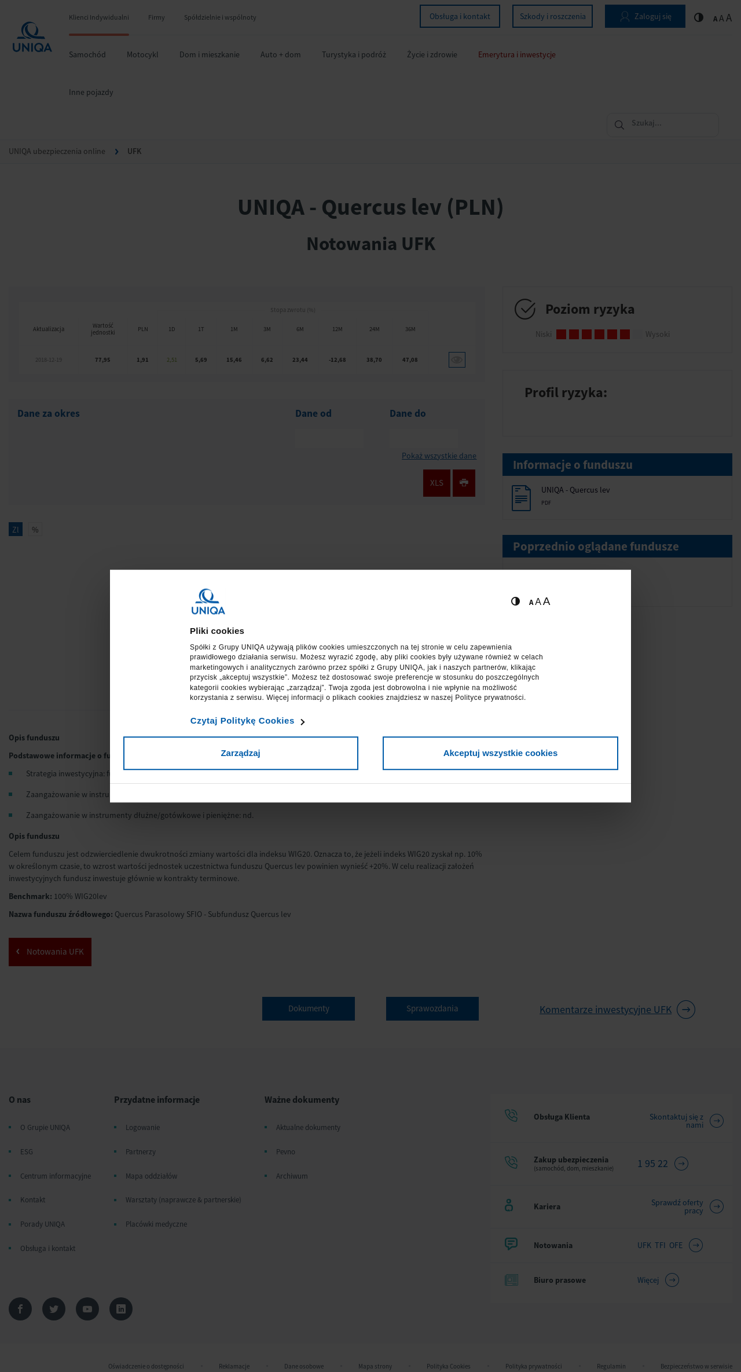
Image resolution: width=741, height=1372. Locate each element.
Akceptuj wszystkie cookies (500, 753)
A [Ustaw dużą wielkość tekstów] (547, 601)
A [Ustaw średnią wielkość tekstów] (538, 602)
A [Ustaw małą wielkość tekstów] (531, 602)
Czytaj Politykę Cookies (242, 720)
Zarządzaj (240, 753)
